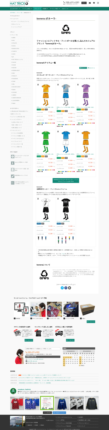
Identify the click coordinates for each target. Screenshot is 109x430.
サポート (64, 8)
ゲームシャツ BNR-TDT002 (43, 221)
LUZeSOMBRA (15, 100)
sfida (13, 84)
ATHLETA (14, 43)
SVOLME (14, 92)
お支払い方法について (17, 122)
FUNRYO (14, 51)
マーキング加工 (54, 8)
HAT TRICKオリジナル (17, 59)
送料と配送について (17, 127)
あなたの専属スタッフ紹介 (19, 163)
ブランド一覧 (14, 34)
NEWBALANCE (16, 70)
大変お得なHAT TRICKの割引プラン (19, 111)
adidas (13, 37)
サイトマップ (82, 426)
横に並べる (83, 68)
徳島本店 (29, 425)
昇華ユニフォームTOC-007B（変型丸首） (65, 155)
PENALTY (14, 76)
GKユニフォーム (16, 24)
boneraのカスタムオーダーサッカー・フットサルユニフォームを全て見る (66, 180)
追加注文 (84, 2)
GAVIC (13, 54)
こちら (63, 253)
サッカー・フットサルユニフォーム (20, 21)
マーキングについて (16, 130)
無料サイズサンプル (16, 114)
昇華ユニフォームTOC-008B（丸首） (85, 107)
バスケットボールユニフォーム (64, 417)
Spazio (13, 89)
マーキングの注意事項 (17, 133)
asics (13, 40)
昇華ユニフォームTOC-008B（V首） (45, 107)
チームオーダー (15, 18)
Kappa (13, 103)
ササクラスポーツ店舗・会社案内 (20, 169)
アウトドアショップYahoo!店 (64, 426)
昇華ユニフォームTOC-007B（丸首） (85, 154)
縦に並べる (91, 68)
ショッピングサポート (16, 119)
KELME (14, 65)
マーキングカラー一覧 (17, 144)
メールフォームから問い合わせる (35, 359)
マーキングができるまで (18, 138)
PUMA (13, 81)
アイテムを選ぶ (26, 8)
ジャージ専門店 (60, 420)
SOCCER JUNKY (16, 86)
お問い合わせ (50, 420)
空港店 (35, 425)
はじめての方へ (14, 8)
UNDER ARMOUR (16, 97)
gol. (13, 56)
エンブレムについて (17, 141)
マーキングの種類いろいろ (18, 135)
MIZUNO (14, 67)
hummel (14, 62)
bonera (14, 45)
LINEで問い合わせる (31, 361)
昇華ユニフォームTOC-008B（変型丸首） (65, 108)
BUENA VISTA (15, 48)
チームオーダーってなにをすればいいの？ (20, 156)
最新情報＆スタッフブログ (19, 176)
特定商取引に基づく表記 (84, 420)
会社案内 (81, 417)
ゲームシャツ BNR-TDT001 (63, 221)
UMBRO (14, 95)
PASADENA (15, 78)
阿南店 (41, 425)
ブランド (36, 8)
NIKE (13, 73)
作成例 (44, 8)
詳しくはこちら (91, 321)
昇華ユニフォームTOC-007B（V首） (45, 154)
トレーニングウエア (17, 27)
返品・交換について (17, 125)
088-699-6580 (32, 352)
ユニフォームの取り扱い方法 (18, 116)
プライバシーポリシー (84, 423)
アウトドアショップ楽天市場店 (64, 423)
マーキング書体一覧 (17, 146)
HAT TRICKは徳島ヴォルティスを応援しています (20, 183)
